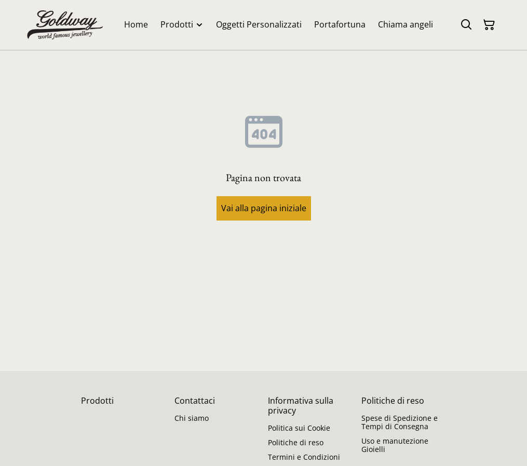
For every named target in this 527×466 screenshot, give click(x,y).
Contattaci (194, 400)
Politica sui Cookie (299, 428)
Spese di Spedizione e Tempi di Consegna (399, 422)
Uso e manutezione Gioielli (394, 445)
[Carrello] (489, 24)
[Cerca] (466, 24)
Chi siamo (191, 418)
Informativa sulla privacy (300, 405)
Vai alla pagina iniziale (263, 208)
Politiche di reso (295, 442)
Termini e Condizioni (304, 457)
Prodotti (97, 400)
